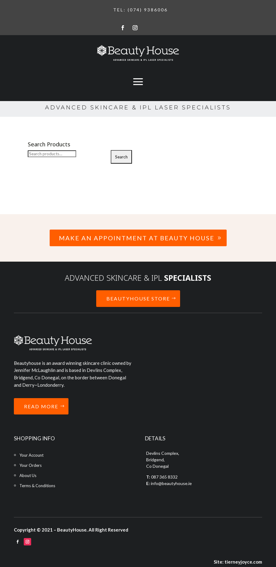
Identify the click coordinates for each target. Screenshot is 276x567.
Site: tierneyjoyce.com (238, 562)
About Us (27, 475)
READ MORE (41, 406)
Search (121, 156)
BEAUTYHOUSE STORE (138, 298)
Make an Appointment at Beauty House (136, 238)
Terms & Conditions (37, 485)
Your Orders (30, 465)
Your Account (31, 455)
